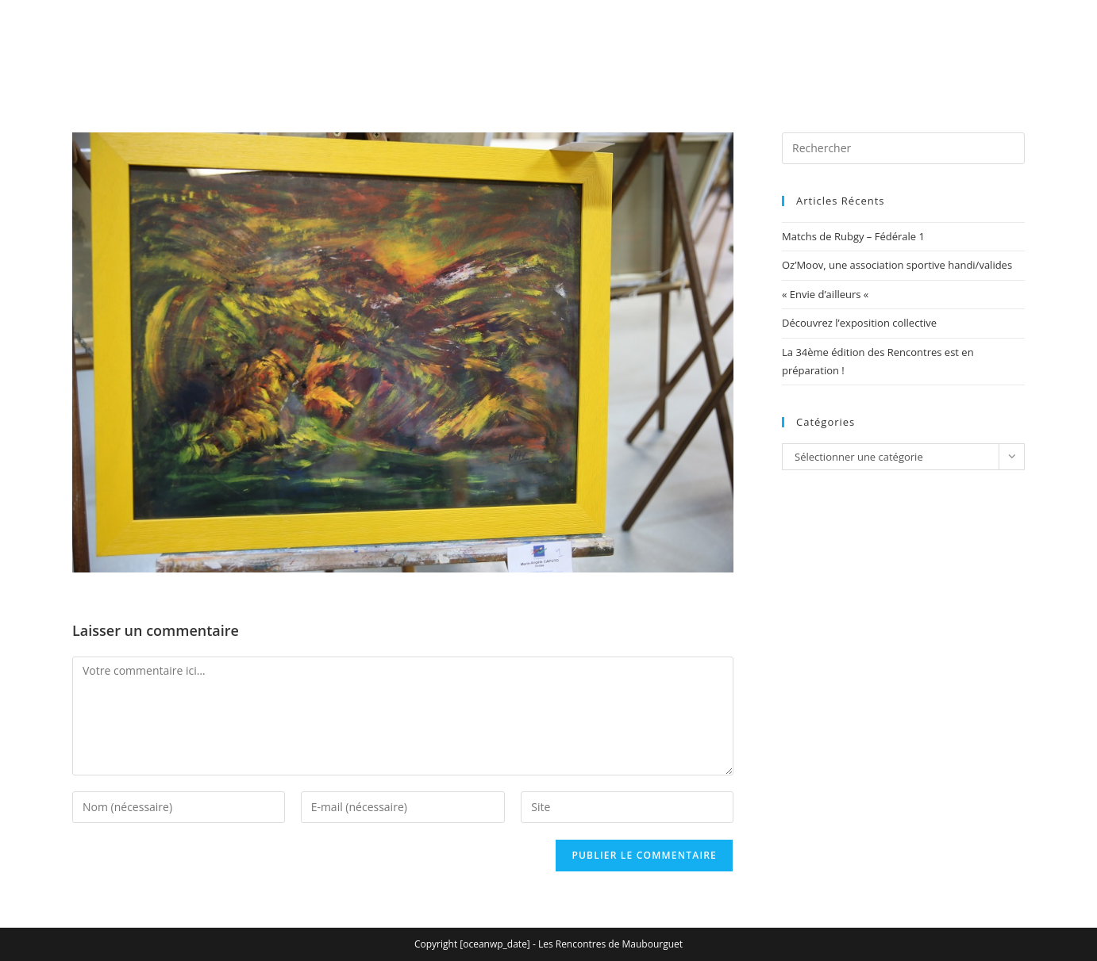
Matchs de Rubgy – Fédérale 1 (853, 236)
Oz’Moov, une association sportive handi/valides (897, 265)
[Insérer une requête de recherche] (903, 148)
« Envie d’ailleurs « (827, 294)
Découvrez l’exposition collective (859, 323)
